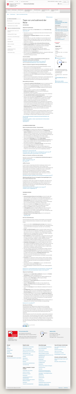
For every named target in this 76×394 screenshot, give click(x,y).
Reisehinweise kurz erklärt (27, 348)
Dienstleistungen (37, 11)
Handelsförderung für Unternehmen (45, 382)
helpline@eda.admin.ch (61, 58)
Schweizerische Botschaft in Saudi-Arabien (14, 357)
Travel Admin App (26, 364)
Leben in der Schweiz (58, 351)
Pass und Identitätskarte (43, 348)
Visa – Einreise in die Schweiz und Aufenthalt (60, 347)
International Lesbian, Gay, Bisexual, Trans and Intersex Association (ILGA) (37, 175)
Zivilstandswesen (41, 380)
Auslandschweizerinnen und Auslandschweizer (27, 378)
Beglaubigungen (41, 357)
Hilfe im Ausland (25, 359)
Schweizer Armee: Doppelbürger (30, 188)
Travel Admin (26, 30)
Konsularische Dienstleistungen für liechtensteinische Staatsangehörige (45, 371)
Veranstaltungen (10, 350)
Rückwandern (25, 375)
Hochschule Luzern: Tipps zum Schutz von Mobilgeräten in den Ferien (37, 152)
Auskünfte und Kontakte (59, 349)
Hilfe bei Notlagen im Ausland (44, 353)
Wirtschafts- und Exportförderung (60, 361)
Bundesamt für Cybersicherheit (29, 150)
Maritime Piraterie (58, 21)
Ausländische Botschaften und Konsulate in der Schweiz (34, 61)
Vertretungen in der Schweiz (27, 370)
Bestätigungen (41, 359)
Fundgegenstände (42, 362)
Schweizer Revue (41, 377)
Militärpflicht (41, 364)
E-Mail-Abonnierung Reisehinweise (29, 363)
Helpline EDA (53, 331)
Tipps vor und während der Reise (28, 350)
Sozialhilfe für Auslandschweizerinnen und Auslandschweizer (46, 355)
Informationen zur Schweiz (59, 352)
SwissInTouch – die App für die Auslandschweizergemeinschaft (44, 385)
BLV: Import (26, 161)
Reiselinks (24, 361)
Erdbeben (24, 356)
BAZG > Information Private (29, 159)
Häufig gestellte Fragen (27, 353)
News (8, 346)
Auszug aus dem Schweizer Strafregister (45, 365)
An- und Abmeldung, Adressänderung (45, 346)
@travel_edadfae (60, 81)
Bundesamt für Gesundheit (28, 303)
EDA (17, 1)
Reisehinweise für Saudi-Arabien (28, 346)
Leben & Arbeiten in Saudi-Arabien (28, 11)
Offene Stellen (9, 353)
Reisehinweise (20, 11)
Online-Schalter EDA (23, 331)
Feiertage (8, 351)
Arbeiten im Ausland (26, 372)
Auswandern (25, 382)
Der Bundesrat (11, 1)
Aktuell (9, 11)
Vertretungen (14, 11)
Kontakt (57, 43)
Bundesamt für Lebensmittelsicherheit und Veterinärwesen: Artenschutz (37, 268)
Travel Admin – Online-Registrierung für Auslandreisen (45, 374)
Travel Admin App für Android (61, 30)
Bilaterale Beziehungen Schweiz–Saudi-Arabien (61, 359)
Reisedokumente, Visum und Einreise (37, 62)
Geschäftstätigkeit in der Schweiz (60, 354)
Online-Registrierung (59, 39)
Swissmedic (25, 121)
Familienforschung (42, 367)
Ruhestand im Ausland (26, 373)
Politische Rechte (41, 350)
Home (8, 14)
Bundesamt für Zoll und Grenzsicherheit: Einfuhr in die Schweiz (35, 270)
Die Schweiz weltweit (24, 1)
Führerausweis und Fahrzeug (43, 351)
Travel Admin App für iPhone (61, 29)
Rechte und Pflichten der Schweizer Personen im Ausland (29, 380)
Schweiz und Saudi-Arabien (55, 11)
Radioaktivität (25, 358)
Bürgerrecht (41, 379)
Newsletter (9, 348)
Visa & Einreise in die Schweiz (45, 11)
